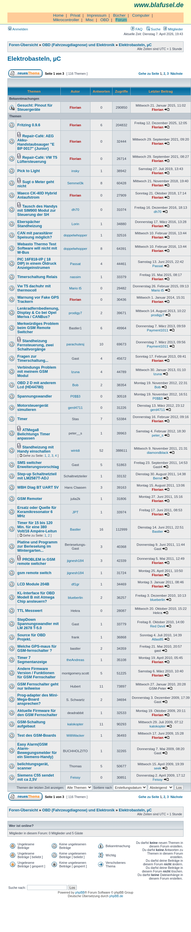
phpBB (80, 892)
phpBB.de (116, 896)
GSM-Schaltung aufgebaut (31, 724)
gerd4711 (75, 407)
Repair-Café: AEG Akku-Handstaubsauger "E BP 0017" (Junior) (35, 142)
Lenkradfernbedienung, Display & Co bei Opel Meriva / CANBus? (38, 312)
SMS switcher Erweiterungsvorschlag (38, 465)
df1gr (75, 584)
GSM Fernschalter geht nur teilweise (38, 686)
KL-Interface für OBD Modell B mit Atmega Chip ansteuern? (36, 597)
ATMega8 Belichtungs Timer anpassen (33, 434)
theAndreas (75, 660)
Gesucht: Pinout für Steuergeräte (34, 107)
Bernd (157, 478)
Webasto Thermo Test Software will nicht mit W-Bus (37, 248)
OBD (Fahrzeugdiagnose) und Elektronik (78, 45)
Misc (90, 20)
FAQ (136, 29)
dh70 (75, 209)
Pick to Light (28, 171)
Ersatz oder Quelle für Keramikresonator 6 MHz (37, 512)
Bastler (75, 529)
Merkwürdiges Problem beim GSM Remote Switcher (38, 328)
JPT (75, 512)
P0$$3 (76, 396)
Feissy (76, 777)
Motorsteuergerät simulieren (32, 407)
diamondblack (157, 452)
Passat (75, 264)
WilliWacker (75, 735)
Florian (75, 107)
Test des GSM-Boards (36, 735)
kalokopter (76, 724)
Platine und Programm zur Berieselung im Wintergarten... (37, 546)
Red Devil (157, 626)
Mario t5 (75, 288)
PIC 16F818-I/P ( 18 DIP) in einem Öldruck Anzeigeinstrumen (37, 263)
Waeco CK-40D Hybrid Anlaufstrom (37, 195)
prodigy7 (75, 313)
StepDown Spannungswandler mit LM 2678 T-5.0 (38, 624)
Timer (22, 419)
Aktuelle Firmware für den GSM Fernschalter (37, 713)
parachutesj (75, 344)
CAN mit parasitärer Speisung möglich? (35, 235)
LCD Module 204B (33, 584)
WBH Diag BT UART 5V (38, 487)
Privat (75, 15)
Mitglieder (173, 29)
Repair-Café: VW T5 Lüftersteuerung (37, 159)
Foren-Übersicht (23, 45)
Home (58, 15)
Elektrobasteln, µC (135, 45)
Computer (141, 15)
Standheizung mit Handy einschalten (35, 449)
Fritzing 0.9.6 (28, 125)
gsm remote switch (34, 573)
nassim (75, 277)
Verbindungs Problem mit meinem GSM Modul (36, 371)
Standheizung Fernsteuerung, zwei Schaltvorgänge (35, 345)
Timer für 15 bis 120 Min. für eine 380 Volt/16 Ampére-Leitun (37, 527)
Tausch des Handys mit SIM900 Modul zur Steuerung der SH (37, 210)
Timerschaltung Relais (37, 277)
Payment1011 (157, 330)
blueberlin (75, 597)
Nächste (176, 73)
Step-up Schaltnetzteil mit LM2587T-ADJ (37, 476)
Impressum (97, 15)
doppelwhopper (75, 235)
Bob (75, 385)
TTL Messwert (29, 611)
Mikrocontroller (66, 20)
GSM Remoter (29, 499)
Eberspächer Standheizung (29, 224)
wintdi (75, 450)
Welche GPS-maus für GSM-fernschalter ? (37, 648)
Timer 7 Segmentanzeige (32, 660)
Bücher (119, 15)
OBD (104, 20)
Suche (153, 29)
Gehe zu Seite (149, 73)
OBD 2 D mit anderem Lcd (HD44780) (36, 385)
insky (75, 171)
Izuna (75, 372)
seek (157, 768)
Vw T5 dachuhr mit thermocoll (34, 288)
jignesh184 (75, 560)
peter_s (157, 435)
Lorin (75, 224)
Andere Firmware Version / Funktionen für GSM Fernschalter (36, 673)
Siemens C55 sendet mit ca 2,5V (35, 777)
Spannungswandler (34, 396)
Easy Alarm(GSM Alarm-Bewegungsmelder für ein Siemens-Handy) (37, 750)
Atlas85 (157, 639)
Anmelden (18, 29)
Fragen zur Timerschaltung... (32, 358)
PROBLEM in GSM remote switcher (36, 561)
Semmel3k (75, 183)
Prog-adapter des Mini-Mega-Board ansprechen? (37, 699)
